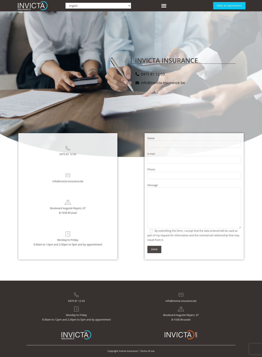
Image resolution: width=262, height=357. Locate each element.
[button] (164, 6)
